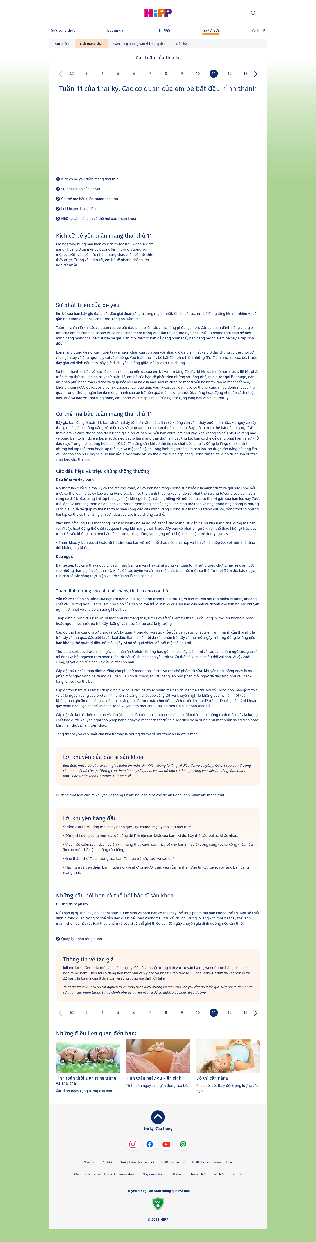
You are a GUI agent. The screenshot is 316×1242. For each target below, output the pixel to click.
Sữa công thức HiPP (98, 1162)
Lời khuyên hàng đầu (79, 208)
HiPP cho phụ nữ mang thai (212, 1162)
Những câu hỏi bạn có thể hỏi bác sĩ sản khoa (98, 218)
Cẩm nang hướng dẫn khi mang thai (139, 43)
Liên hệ (181, 43)
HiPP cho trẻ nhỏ (173, 1162)
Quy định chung (154, 1174)
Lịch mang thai (91, 43)
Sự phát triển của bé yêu (81, 189)
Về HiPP (219, 1174)
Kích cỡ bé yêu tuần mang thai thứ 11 (92, 179)
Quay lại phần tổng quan (81, 938)
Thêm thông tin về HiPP (189, 1174)
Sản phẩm (62, 43)
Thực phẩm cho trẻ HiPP (136, 1162)
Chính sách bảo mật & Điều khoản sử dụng (105, 1174)
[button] (253, 13)
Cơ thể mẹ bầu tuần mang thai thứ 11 (92, 198)
